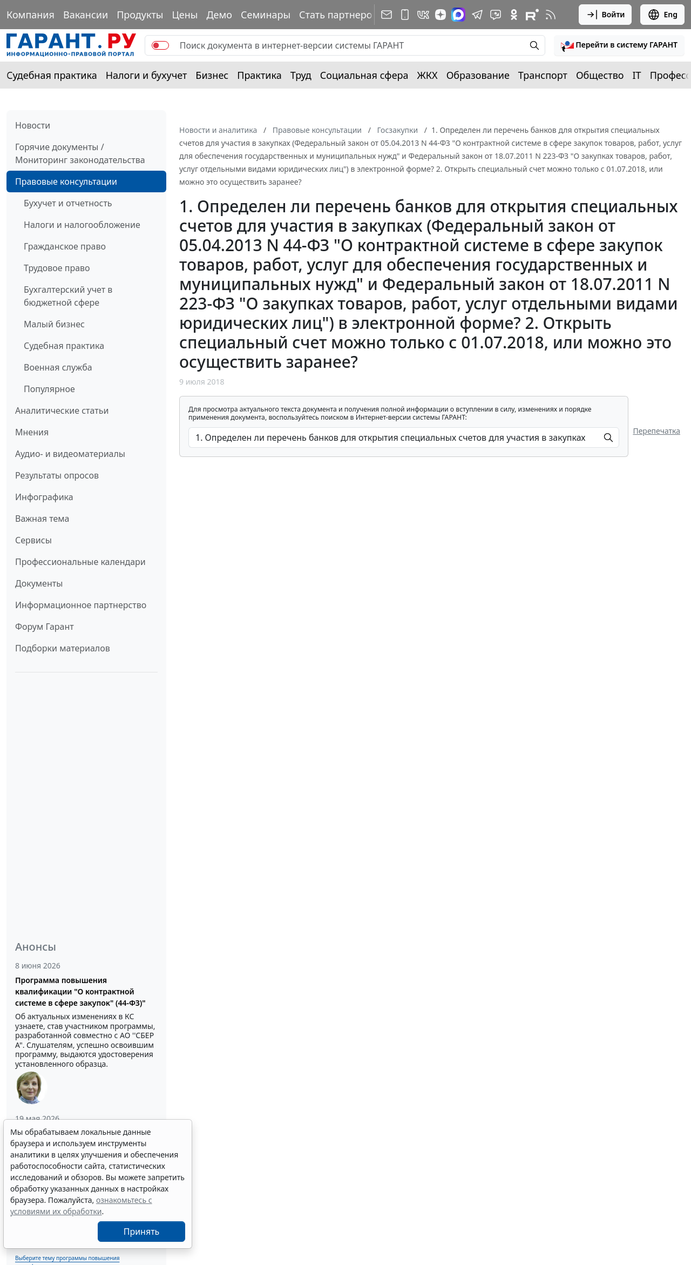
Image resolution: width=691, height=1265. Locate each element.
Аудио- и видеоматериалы (70, 454)
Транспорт (542, 75)
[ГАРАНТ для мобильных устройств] (404, 14)
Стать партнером (339, 14)
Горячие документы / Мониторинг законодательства (80, 153)
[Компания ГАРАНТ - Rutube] (532, 14)
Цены (185, 14)
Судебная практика (51, 75)
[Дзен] (440, 14)
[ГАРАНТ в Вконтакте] (423, 14)
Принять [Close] (142, 1231)
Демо (219, 14)
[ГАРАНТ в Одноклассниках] (513, 14)
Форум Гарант (44, 626)
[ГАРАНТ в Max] (458, 15)
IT (637, 75)
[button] (619, 45)
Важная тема (42, 518)
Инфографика (44, 497)
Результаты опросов (57, 475)
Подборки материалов (62, 648)
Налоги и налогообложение (82, 225)
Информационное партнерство (80, 605)
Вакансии (85, 14)
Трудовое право (57, 268)
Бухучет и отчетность (68, 203)
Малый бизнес (54, 324)
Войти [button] (605, 14)
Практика (259, 75)
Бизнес (211, 75)
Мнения (32, 432)
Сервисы (33, 540)
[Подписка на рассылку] (386, 14)
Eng (662, 14)
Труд (300, 75)
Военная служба (58, 367)
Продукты (140, 14)
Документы (39, 583)
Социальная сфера (364, 75)
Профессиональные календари (80, 562)
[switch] (160, 45)
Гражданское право (65, 246)
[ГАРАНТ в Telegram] (477, 14)
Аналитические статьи (62, 410)
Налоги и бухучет (146, 75)
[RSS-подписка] (550, 14)
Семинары (265, 14)
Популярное (49, 389)
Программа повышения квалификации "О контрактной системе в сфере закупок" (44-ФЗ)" (80, 991)
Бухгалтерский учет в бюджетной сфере (68, 296)
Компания (30, 14)
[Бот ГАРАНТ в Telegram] (495, 14)
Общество (600, 75)
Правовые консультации (66, 181)
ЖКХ (427, 75)
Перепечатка (656, 431)
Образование (478, 75)
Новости (32, 125)
